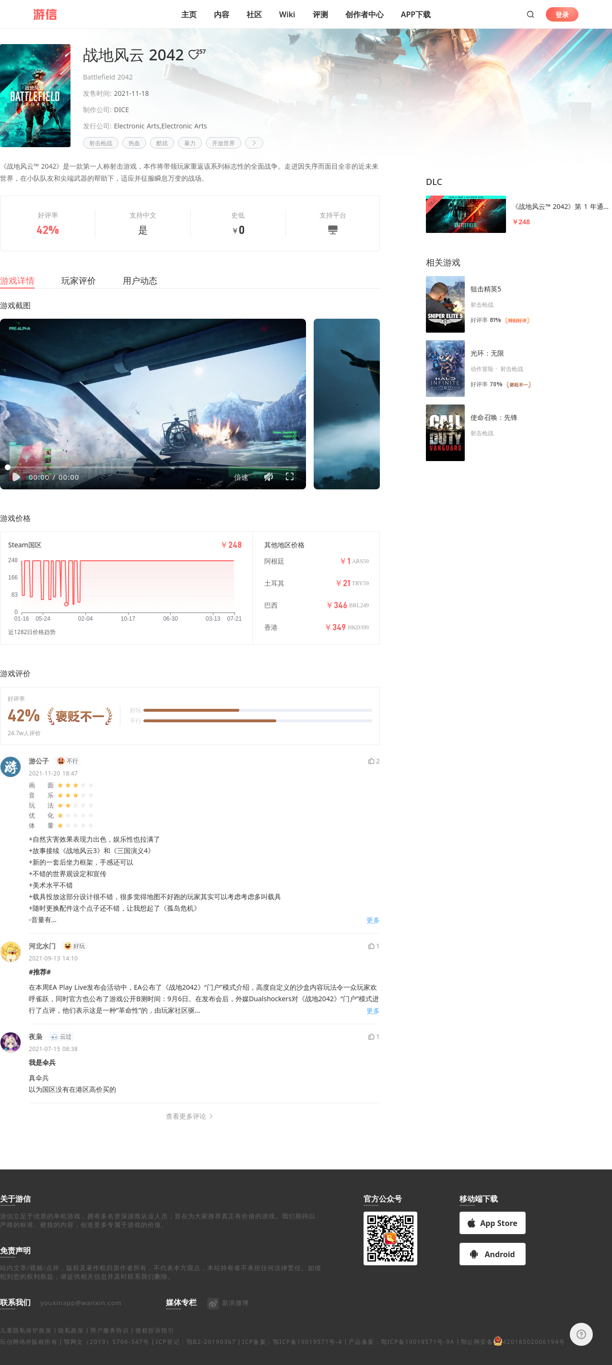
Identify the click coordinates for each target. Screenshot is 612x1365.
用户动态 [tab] (140, 292)
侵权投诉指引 (154, 1342)
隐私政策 (71, 1342)
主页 (189, 14)
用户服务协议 (109, 1342)
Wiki (287, 14)
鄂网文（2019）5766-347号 (106, 1353)
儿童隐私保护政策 (26, 1342)
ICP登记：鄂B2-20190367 (196, 1353)
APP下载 (416, 14)
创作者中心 (364, 14)
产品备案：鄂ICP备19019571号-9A (402, 1353)
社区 (254, 14)
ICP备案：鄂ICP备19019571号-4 (292, 1353)
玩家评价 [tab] (78, 292)
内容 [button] (221, 14)
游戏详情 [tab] (17, 292)
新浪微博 (227, 1314)
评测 (320, 14)
